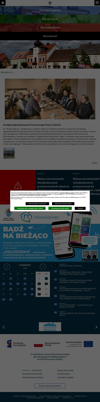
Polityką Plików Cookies (67, 192)
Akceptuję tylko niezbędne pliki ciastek (30, 208)
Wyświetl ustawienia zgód (63, 203)
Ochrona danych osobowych (37, 203)
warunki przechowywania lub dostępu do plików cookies (34, 194)
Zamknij (80, 208)
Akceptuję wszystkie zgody (60, 208)
